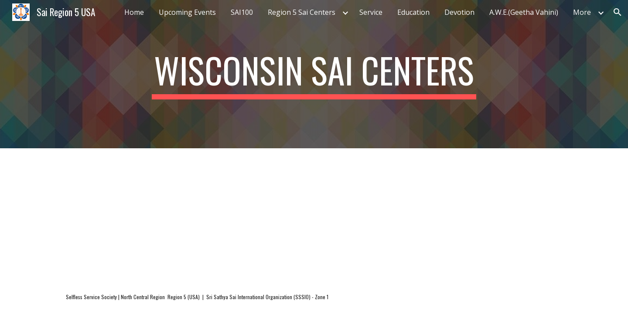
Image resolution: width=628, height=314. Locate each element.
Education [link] (413, 12)
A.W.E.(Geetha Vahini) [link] (523, 12)
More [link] (582, 12)
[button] (617, 12)
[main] (314, 74)
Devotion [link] (459, 12)
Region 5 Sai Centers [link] (301, 12)
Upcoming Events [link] (187, 12)
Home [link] (134, 12)
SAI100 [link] (242, 12)
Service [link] (370, 12)
